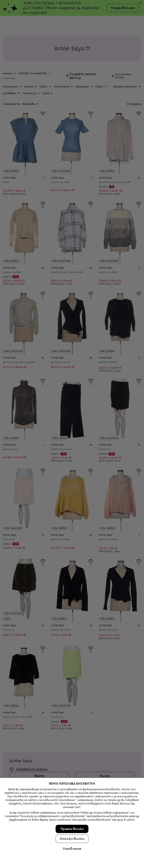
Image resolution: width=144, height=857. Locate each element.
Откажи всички (72, 763)
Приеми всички (72, 754)
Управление (72, 773)
